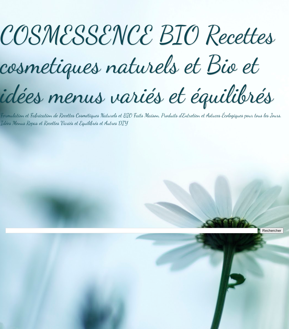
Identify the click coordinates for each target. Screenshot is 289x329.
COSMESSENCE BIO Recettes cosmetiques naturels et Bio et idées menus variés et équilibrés (137, 64)
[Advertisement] (144, 180)
